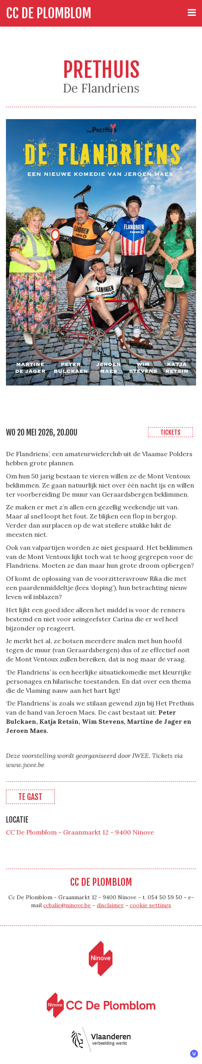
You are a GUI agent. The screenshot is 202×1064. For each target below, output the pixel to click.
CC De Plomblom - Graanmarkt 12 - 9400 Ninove (80, 832)
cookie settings (150, 905)
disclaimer (110, 905)
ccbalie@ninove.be (67, 905)
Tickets (170, 432)
